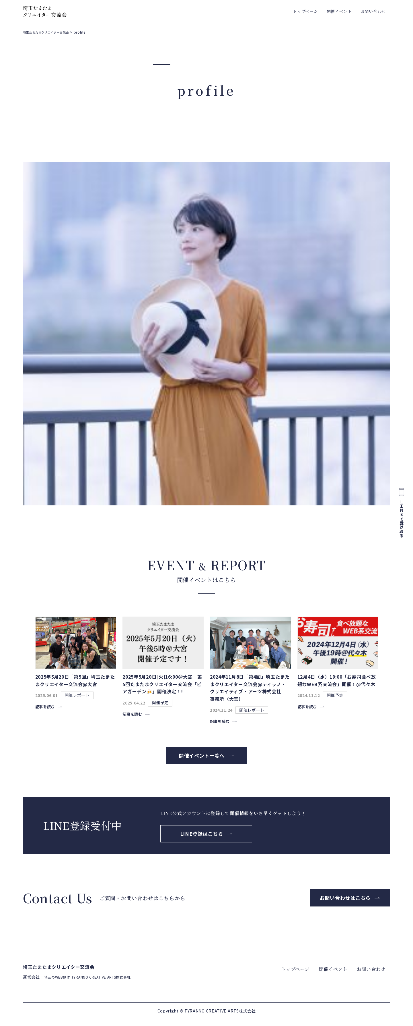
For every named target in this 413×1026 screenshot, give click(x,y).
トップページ (305, 11)
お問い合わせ (373, 11)
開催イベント (339, 11)
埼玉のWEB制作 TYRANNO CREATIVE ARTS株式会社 (95, 984)
